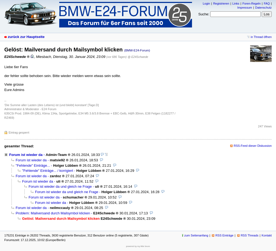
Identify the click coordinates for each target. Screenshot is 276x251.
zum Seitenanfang (196, 235)
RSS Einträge (224, 235)
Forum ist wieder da (26, 155)
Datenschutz (263, 7)
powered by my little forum (138, 246)
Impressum (244, 7)
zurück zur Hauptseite (26, 37)
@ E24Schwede (138, 56)
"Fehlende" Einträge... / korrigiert (47, 171)
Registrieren (221, 3)
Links (235, 3)
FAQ (267, 3)
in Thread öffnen (261, 37)
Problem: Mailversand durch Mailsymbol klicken (53, 213)
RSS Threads (249, 235)
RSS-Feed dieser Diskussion (253, 145)
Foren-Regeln (252, 3)
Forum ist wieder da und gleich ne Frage (60, 186)
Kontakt (267, 235)
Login (206, 3)
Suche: (203, 14)
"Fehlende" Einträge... (33, 165)
